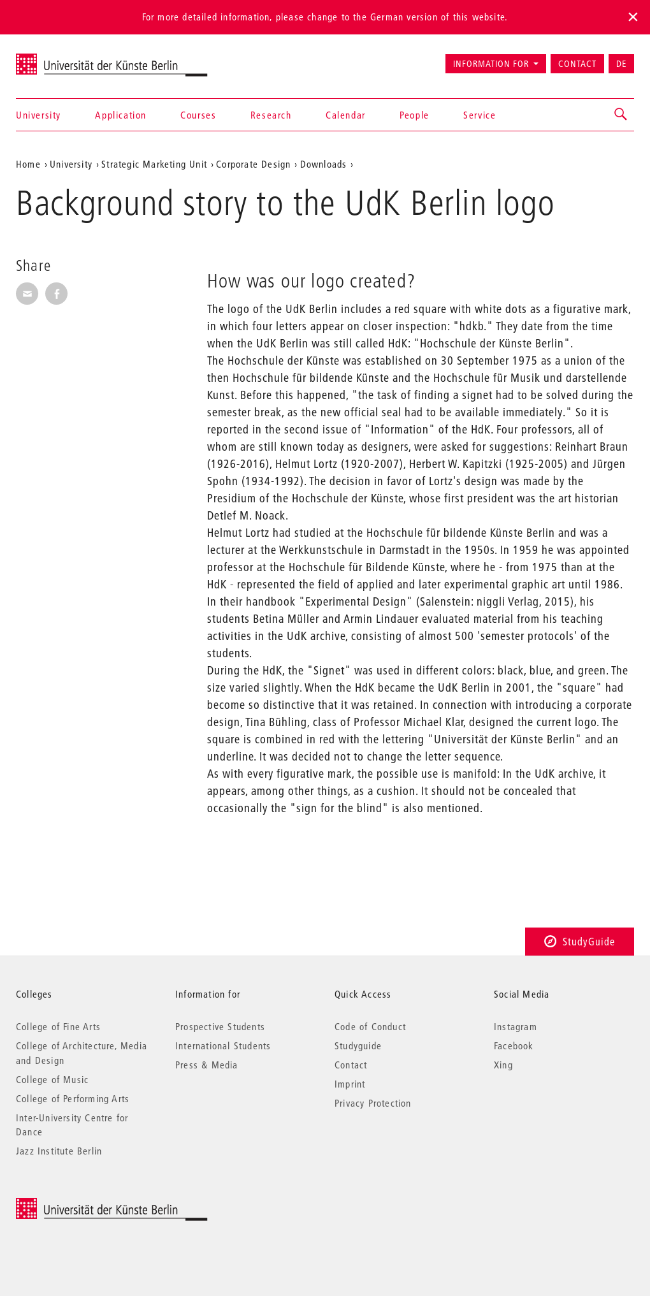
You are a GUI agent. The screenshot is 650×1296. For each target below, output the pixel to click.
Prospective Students (220, 1026)
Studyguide (358, 1045)
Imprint (350, 1083)
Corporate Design (253, 163)
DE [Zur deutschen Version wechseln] (621, 63)
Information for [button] (491, 63)
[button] (621, 115)
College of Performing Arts (72, 1098)
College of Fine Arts (58, 1026)
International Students (223, 1045)
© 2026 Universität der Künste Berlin (82, 1204)
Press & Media (206, 1064)
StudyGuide (579, 941)
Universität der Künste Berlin (66, 58)
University (38, 114)
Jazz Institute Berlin (59, 1150)
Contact (577, 63)
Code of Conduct (370, 1026)
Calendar (346, 114)
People (415, 114)
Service (479, 114)
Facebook (514, 1045)
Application (121, 114)
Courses (198, 114)
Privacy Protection (373, 1102)
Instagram (515, 1026)
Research (271, 114)
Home (28, 163)
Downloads (323, 163)
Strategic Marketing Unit (154, 163)
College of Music (52, 1079)
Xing (503, 1064)
